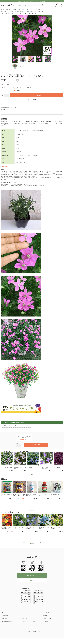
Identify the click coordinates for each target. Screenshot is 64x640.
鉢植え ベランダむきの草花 (11, 9)
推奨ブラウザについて (7, 621)
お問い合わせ (25, 618)
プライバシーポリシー (48, 618)
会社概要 (45, 615)
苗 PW (9, 13)
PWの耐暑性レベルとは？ (8, 166)
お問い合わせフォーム (32, 575)
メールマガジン (46, 621)
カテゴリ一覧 (46, 612)
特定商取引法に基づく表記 (28, 621)
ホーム (3, 612)
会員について (5, 615)
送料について (4, 109)
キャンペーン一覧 (26, 615)
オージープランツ (4, 11)
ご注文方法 (24, 612)
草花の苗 (2, 9)
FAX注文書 (32, 580)
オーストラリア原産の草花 (13, 11)
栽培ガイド (4, 618)
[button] (40, 475)
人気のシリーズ (4, 13)
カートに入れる (36, 95)
